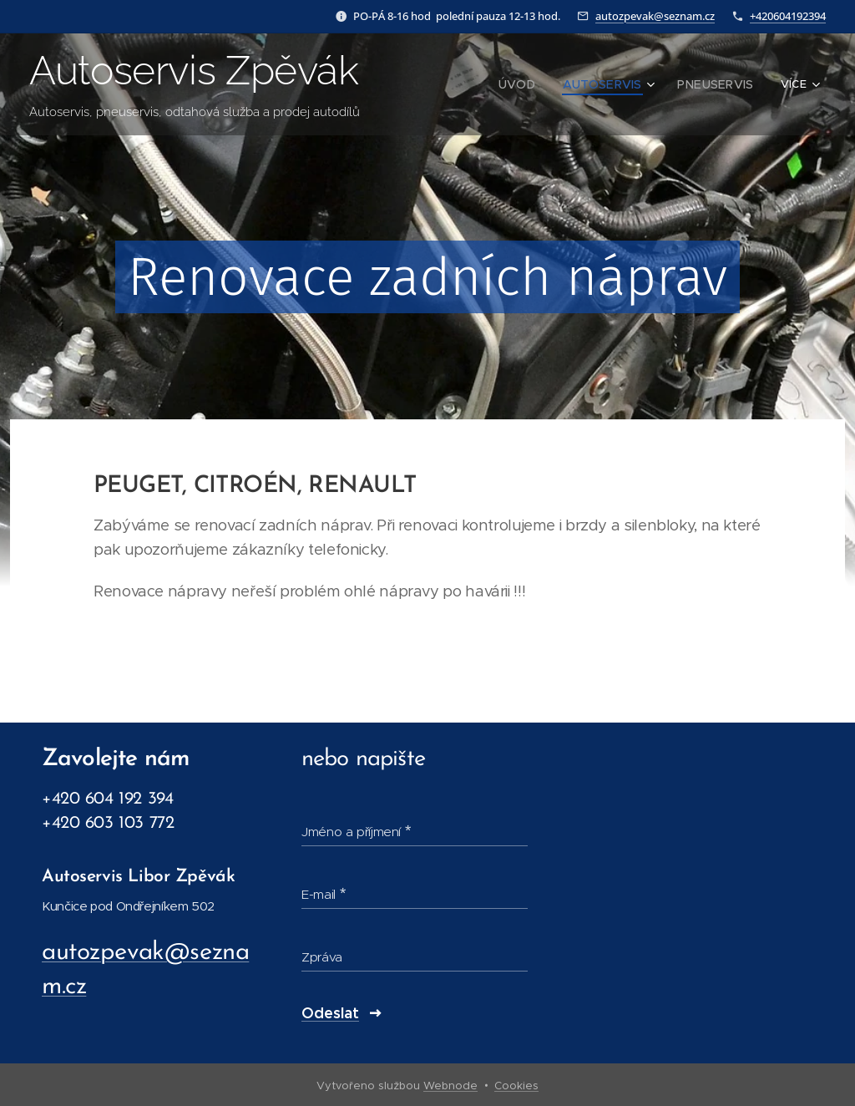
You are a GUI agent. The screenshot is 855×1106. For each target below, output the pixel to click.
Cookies (516, 1085)
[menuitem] (536, 84)
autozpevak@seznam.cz (655, 15)
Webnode (450, 1085)
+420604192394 (788, 15)
